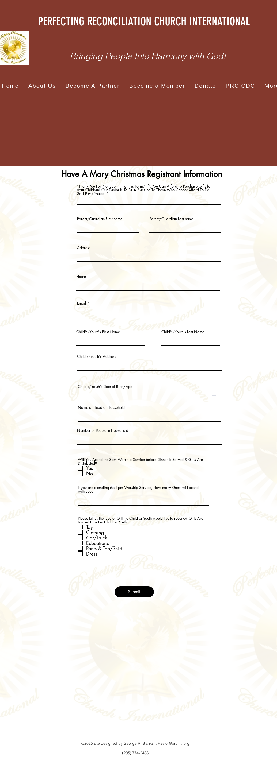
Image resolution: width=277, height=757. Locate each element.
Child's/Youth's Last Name (182, 332)
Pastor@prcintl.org (173, 743)
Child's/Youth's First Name (98, 332)
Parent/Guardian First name (99, 219)
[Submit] (134, 591)
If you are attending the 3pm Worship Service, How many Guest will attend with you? (138, 489)
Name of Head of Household (101, 407)
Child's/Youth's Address (96, 356)
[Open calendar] (214, 394)
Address (83, 248)
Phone (81, 276)
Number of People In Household (102, 430)
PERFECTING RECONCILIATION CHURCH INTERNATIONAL (144, 21)
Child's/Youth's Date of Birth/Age (105, 387)
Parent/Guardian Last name (171, 219)
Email (81, 303)
